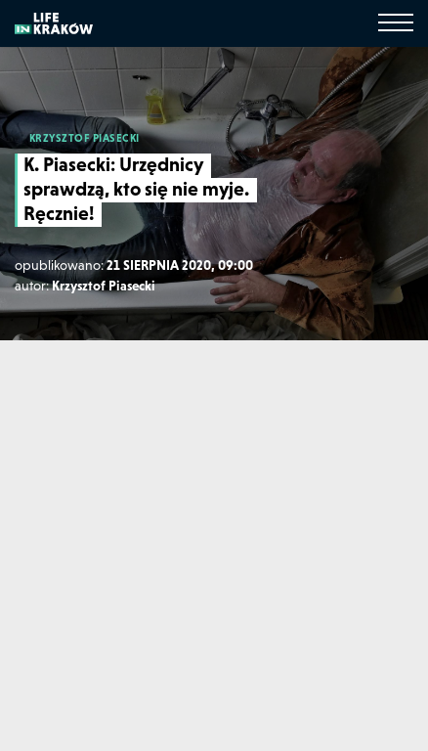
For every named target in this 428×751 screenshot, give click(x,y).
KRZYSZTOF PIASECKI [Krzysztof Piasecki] (84, 138)
